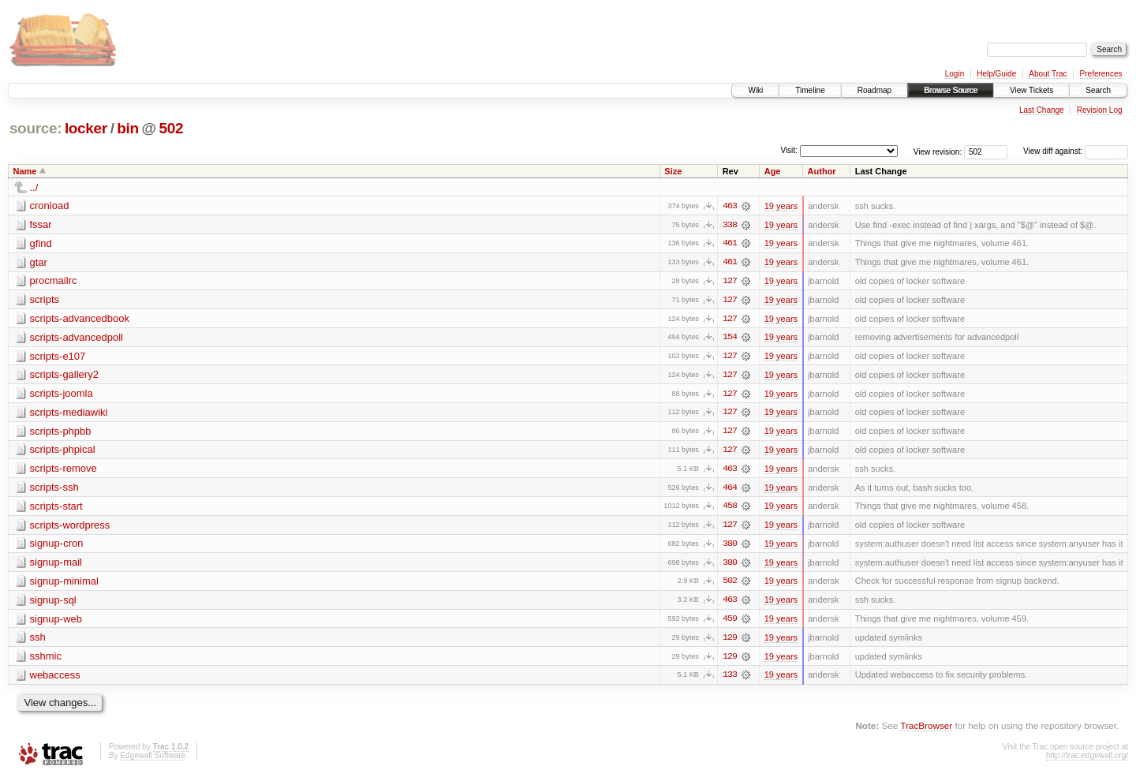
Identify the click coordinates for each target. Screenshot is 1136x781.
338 (730, 225)
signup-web (56, 622)
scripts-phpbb (61, 433)
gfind (41, 243)
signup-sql (53, 603)
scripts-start (56, 508)
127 (730, 281)
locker (86, 128)
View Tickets (1031, 90)
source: (35, 128)
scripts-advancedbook (79, 319)
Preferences (1101, 73)
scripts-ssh (54, 489)
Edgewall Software (152, 759)
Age (772, 171)
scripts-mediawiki (69, 414)
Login (954, 73)
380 (730, 546)
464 (730, 490)
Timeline (809, 90)
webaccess (55, 679)
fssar (41, 224)
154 (730, 338)
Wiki (755, 90)
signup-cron (57, 546)
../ (34, 187)
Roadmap (874, 90)
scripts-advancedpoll (77, 338)
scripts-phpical (62, 452)
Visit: (789, 150)
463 (730, 206)
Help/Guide (996, 73)
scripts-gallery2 (64, 376)
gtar (38, 262)
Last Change (1041, 110)
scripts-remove (63, 470)
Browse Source (950, 90)
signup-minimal (64, 584)
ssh (38, 641)
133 (730, 679)
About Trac (1048, 73)
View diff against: (1075, 151)
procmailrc (53, 281)
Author (822, 171)
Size (673, 171)
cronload (49, 205)
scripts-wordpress (70, 527)
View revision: (938, 151)
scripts (45, 300)
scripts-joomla (61, 395)
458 (730, 509)
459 (730, 622)
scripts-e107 (58, 357)
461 (730, 243)
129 (730, 641)
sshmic (46, 660)
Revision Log (1100, 110)
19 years (781, 206)
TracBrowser (926, 730)
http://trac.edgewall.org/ (1087, 759)
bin (127, 128)
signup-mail (56, 565)
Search (1098, 90)
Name (25, 171)
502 (171, 128)
